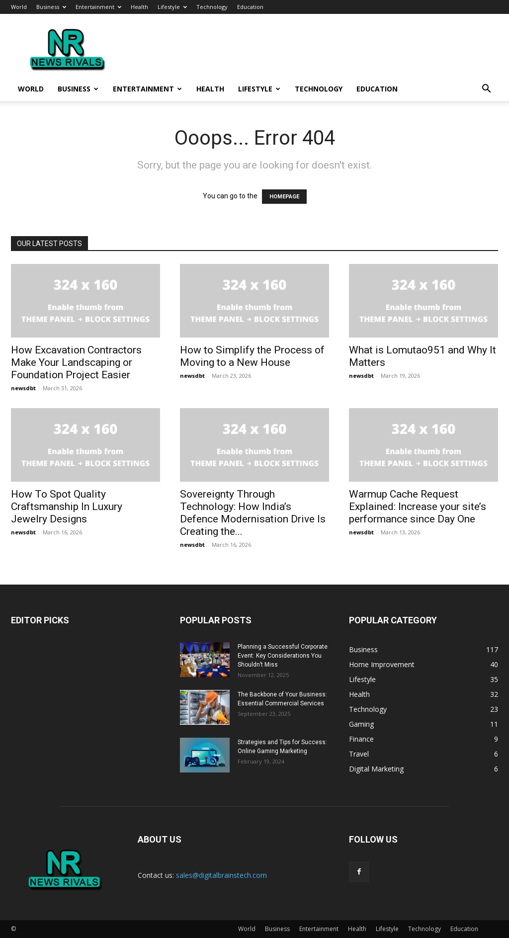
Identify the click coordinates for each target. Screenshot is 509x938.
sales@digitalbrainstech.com (221, 875)
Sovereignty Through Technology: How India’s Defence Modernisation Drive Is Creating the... (253, 512)
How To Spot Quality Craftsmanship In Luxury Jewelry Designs (66, 506)
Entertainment (98, 6)
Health (139, 6)
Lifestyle (172, 6)
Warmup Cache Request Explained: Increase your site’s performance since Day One (417, 506)
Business (51, 6)
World (19, 6)
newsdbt (23, 388)
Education (250, 6)
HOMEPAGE (284, 196)
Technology (212, 6)
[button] (486, 89)
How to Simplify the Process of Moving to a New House (252, 356)
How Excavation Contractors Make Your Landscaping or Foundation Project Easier (76, 362)
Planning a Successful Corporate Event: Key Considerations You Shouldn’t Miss (283, 655)
